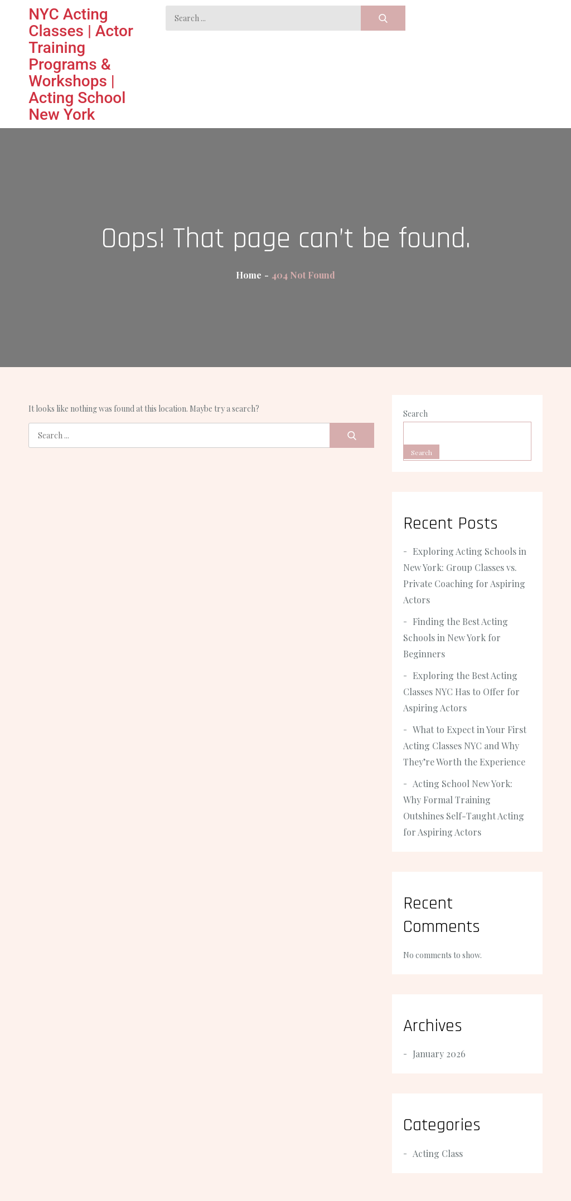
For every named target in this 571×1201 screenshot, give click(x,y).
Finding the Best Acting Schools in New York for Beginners (455, 638)
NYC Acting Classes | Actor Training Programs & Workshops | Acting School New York (80, 64)
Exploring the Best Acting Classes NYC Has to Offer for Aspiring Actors (461, 692)
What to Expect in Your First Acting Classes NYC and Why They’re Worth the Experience (464, 746)
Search (415, 413)
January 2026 (439, 1054)
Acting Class (438, 1153)
